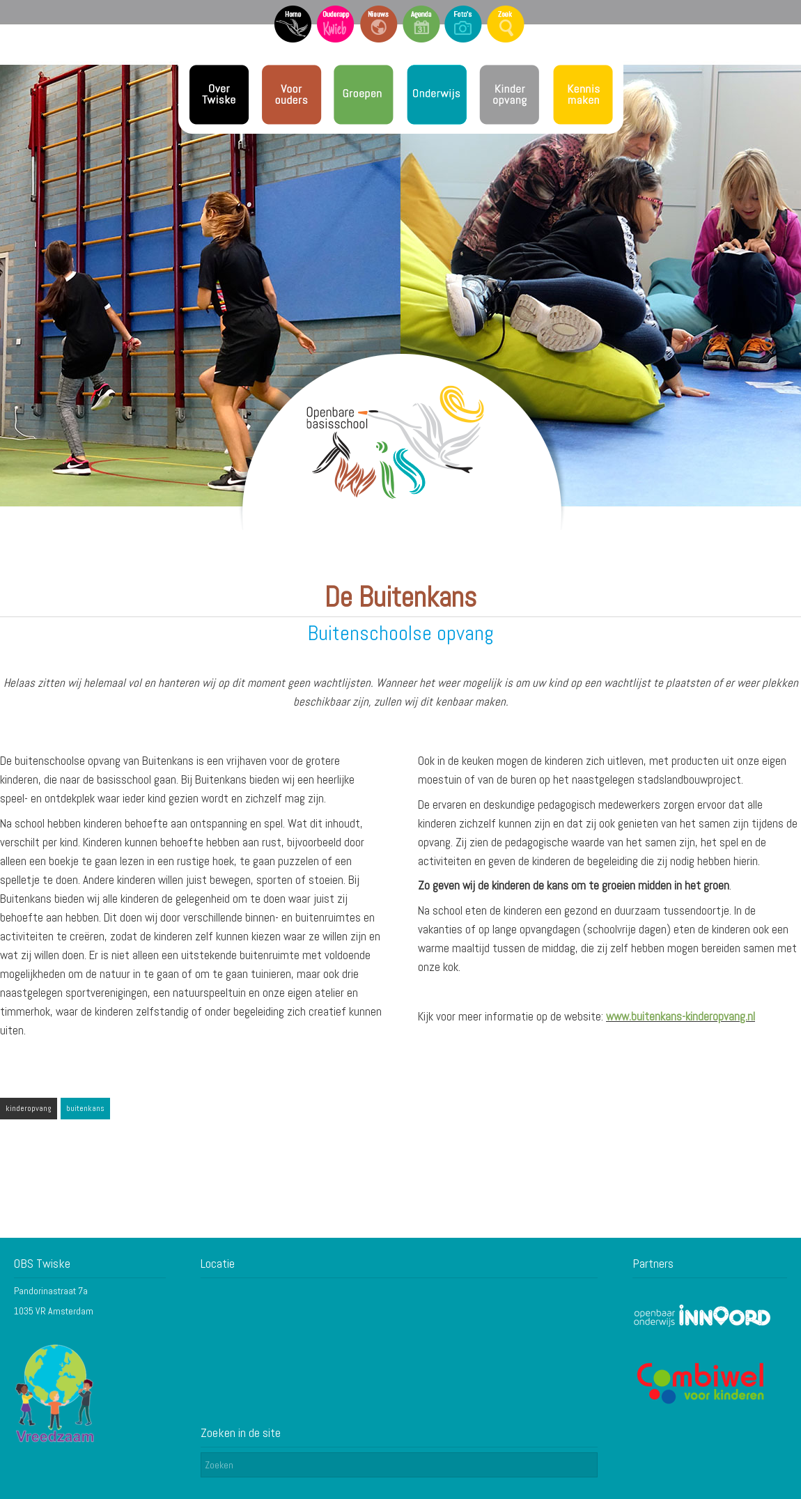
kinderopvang (29, 1108)
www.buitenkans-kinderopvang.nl (680, 1016)
